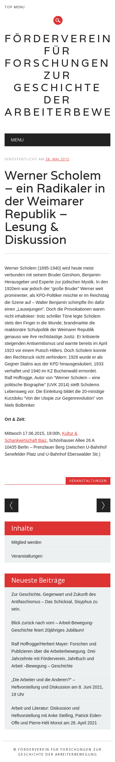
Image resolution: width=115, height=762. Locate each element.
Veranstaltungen (88, 480)
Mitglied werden (26, 542)
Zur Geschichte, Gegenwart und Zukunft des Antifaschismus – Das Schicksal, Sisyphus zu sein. (54, 601)
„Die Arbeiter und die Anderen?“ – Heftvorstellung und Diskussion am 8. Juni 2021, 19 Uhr (57, 687)
